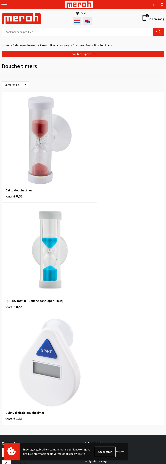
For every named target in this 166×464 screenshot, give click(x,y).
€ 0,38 (14, 181)
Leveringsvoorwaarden (98, 381)
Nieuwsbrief (92, 316)
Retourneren (9, 381)
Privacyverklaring (95, 392)
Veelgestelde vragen (97, 321)
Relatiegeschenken (24, 45)
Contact (7, 376)
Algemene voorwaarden (99, 376)
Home (5, 45)
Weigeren (120, 451)
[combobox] (77, 32)
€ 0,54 (95, 181)
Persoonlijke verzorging (54, 45)
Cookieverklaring (95, 387)
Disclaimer (91, 397)
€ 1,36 (14, 279)
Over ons (90, 310)
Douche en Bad (82, 45)
